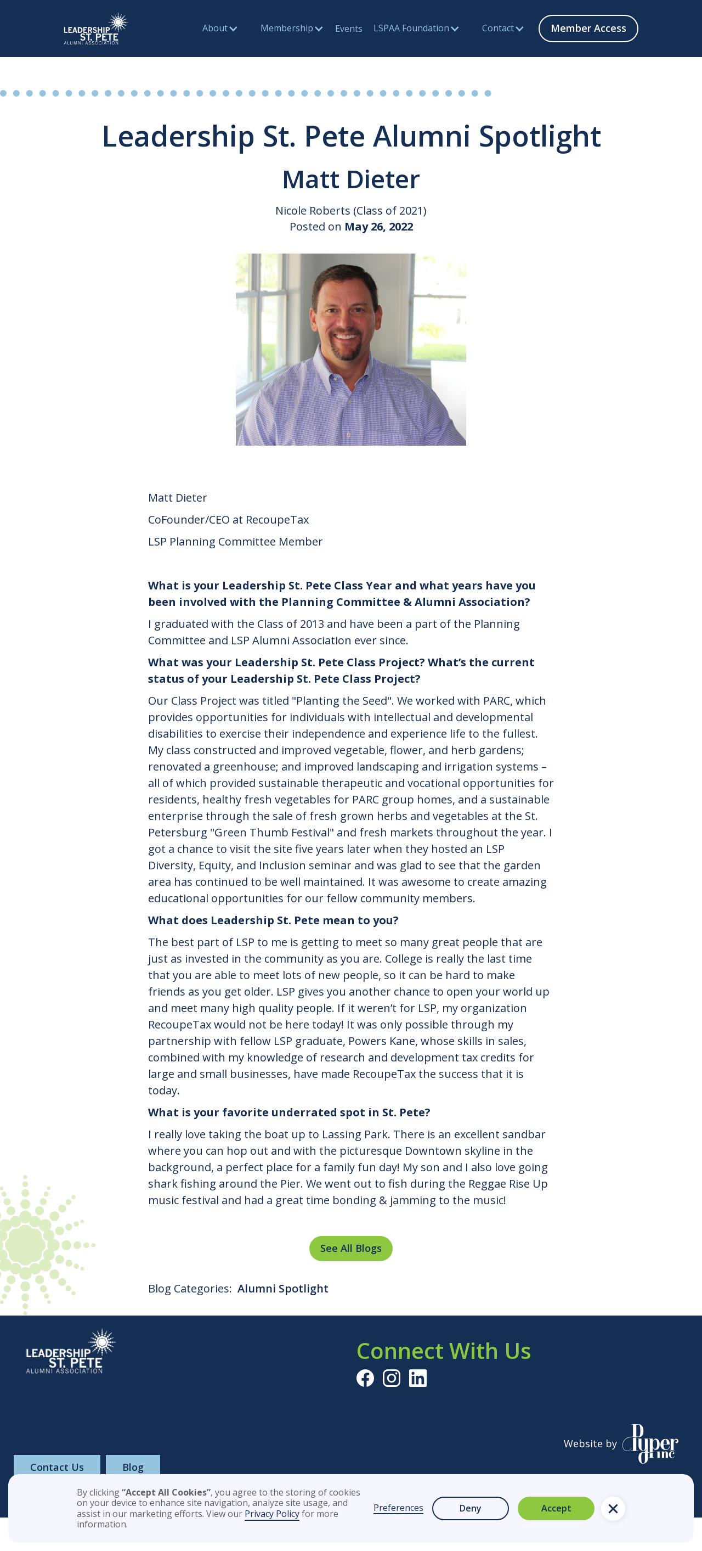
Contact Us (57, 1467)
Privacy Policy (272, 1514)
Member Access (588, 28)
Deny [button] (471, 1508)
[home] (96, 28)
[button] (613, 1509)
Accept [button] (556, 1508)
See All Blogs (351, 1248)
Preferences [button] (398, 1508)
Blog (133, 1467)
